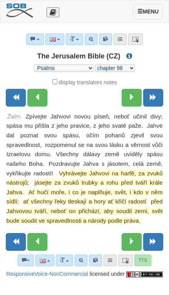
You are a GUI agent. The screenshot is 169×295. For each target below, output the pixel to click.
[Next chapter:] (132, 98)
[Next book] (153, 98)
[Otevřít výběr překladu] (53, 12)
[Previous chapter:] (37, 98)
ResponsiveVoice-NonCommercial (47, 274)
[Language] (44, 260)
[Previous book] (16, 98)
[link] (95, 260)
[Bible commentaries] (26, 260)
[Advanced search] (81, 260)
